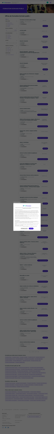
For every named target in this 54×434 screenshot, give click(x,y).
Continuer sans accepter (17, 202)
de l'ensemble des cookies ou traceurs (23, 211)
